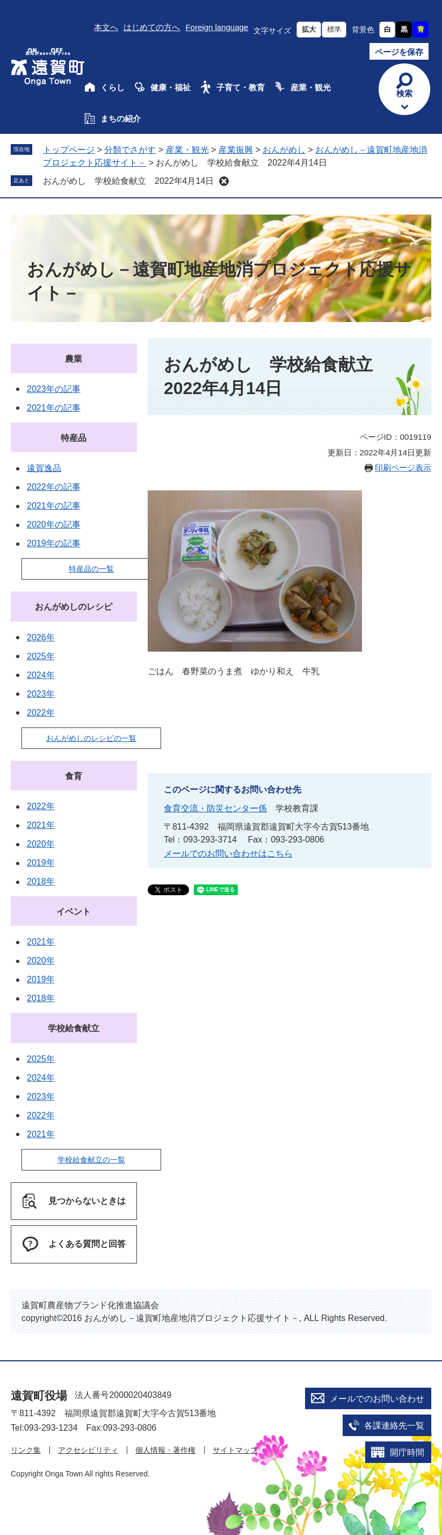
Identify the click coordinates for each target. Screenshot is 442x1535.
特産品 (73, 437)
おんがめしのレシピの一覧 (91, 738)
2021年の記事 (54, 407)
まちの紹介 (120, 118)
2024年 (41, 675)
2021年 (41, 825)
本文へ (106, 27)
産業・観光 (311, 87)
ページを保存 (399, 51)
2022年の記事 (54, 486)
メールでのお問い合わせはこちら (228, 853)
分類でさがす (130, 149)
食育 (73, 776)
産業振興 (236, 149)
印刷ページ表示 (403, 467)
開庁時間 (407, 1452)
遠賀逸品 (44, 468)
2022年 (41, 712)
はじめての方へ (152, 27)
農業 (73, 358)
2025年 (41, 656)
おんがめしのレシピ (73, 606)
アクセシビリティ (88, 1450)
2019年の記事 (54, 543)
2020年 (41, 843)
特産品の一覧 (91, 569)
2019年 (41, 862)
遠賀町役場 (39, 1395)
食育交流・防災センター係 (215, 808)
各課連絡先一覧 (394, 1425)
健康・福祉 (170, 87)
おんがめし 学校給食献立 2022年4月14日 (128, 180)
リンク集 (26, 1450)
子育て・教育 (240, 87)
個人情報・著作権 (165, 1450)
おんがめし (284, 149)
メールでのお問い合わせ (377, 1398)
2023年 (41, 693)
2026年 (41, 637)
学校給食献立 (73, 1028)
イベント (73, 911)
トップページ (69, 149)
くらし (112, 87)
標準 (334, 29)
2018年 (41, 881)
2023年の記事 (54, 389)
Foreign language (216, 27)
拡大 (309, 29)
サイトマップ (235, 1450)
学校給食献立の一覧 (91, 1159)
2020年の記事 (54, 524)
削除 (224, 181)
